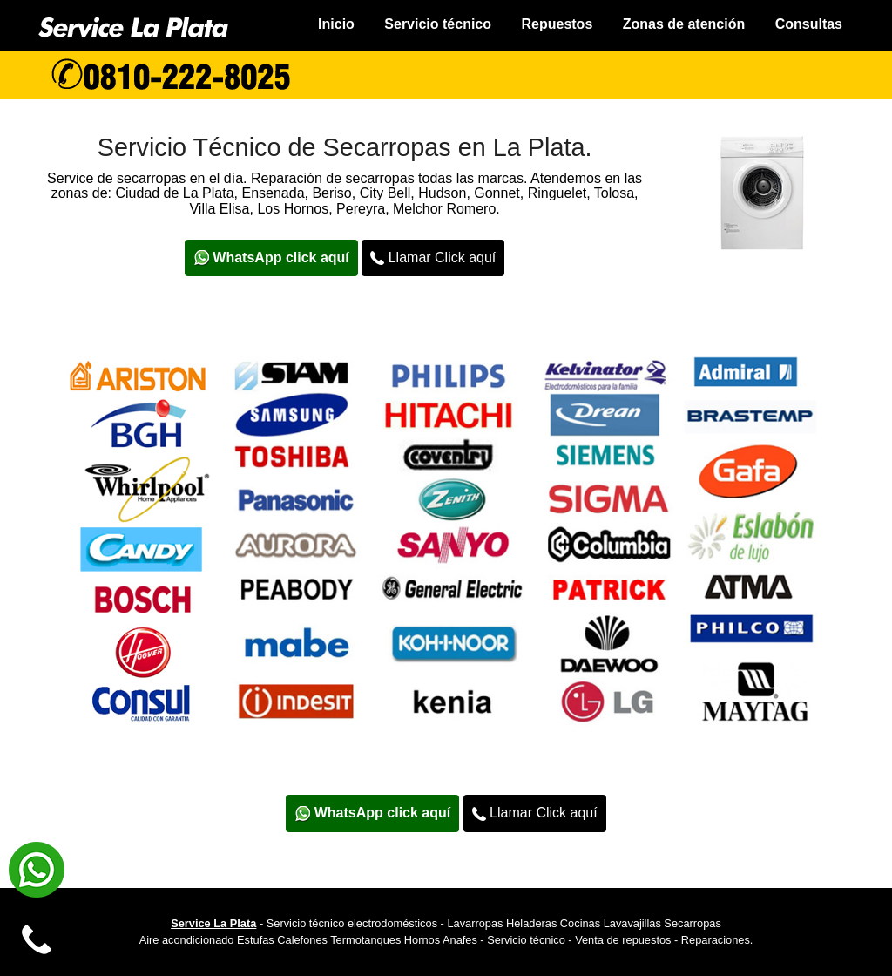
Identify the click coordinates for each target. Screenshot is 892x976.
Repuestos (556, 24)
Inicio (336, 24)
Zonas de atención (684, 24)
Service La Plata (213, 923)
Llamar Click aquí (433, 258)
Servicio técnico (437, 24)
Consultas (808, 24)
